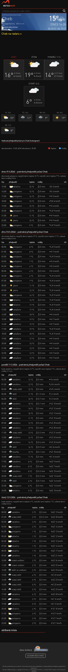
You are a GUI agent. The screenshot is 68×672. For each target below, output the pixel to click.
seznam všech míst (35, 656)
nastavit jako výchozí (10, 27)
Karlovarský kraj (8, 24)
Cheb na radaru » (11, 33)
